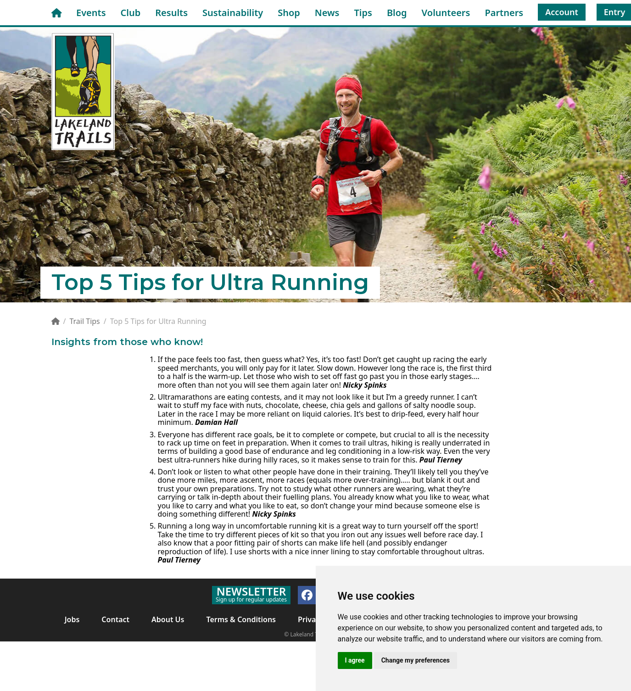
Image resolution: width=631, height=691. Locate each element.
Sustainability (232, 12)
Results (171, 12)
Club (131, 12)
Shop (289, 12)
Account (561, 11)
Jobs (72, 619)
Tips (363, 12)
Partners (504, 12)
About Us (167, 619)
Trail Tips (84, 321)
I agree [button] (355, 660)
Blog (397, 12)
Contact (115, 619)
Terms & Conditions (241, 619)
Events (91, 12)
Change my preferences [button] (415, 660)
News (327, 12)
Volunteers (446, 12)
